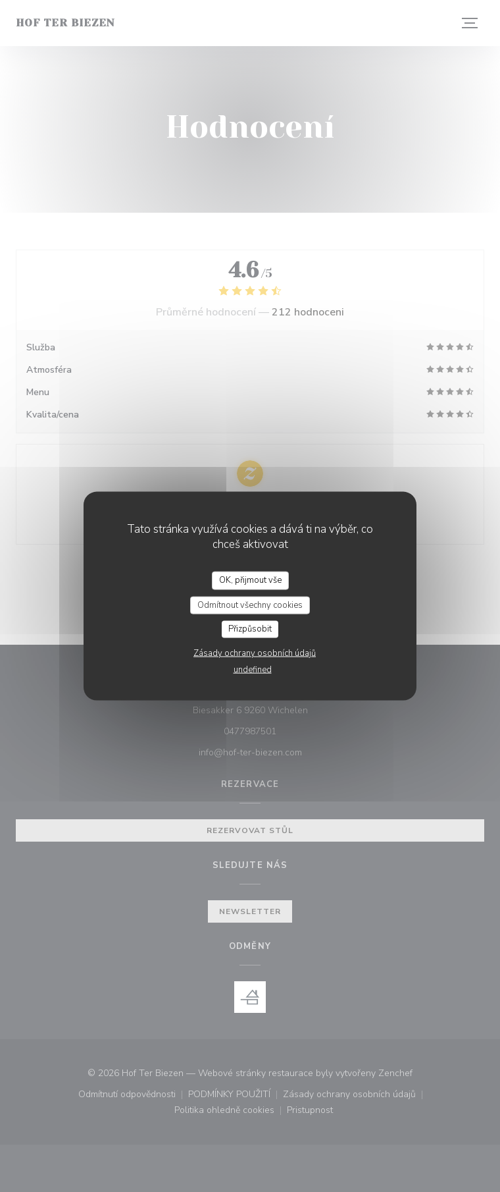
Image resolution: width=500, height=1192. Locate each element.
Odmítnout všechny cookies (250, 604)
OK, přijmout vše (250, 580)
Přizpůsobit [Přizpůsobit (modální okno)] (250, 629)
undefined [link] (253, 669)
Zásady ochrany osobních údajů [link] (254, 653)
